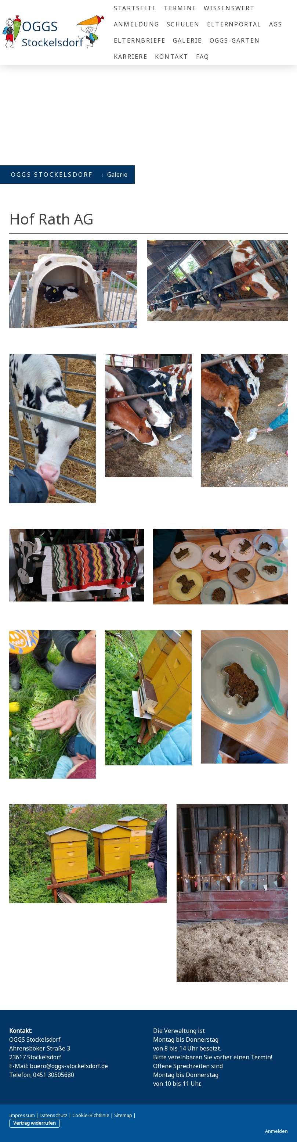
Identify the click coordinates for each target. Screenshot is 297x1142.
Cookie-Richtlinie (90, 1115)
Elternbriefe (140, 40)
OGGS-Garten (235, 40)
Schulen (183, 24)
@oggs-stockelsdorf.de (77, 1066)
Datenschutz (54, 1115)
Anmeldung (136, 24)
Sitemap (123, 1115)
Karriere (131, 57)
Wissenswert (229, 8)
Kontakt (172, 57)
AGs (276, 24)
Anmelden (276, 1131)
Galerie (187, 40)
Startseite (135, 8)
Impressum (22, 1115)
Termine (180, 8)
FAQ (203, 57)
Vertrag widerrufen (34, 1123)
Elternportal (234, 24)
